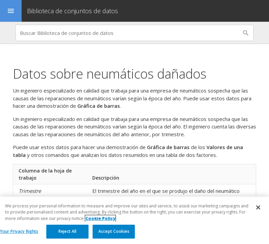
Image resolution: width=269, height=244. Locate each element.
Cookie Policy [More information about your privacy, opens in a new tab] (100, 218)
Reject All (67, 231)
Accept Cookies (113, 231)
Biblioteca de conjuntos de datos (72, 11)
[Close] (258, 207)
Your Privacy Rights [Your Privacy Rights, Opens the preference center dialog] (19, 231)
